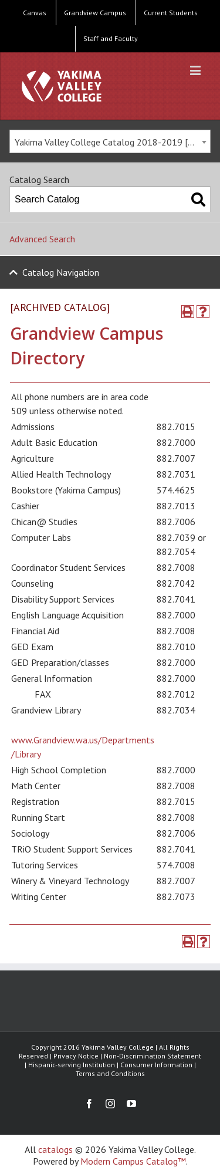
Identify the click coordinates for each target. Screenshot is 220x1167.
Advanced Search (42, 239)
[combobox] (110, 141)
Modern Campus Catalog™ (133, 1161)
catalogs (55, 1149)
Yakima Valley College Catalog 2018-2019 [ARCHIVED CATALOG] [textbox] (112, 142)
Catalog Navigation (60, 272)
